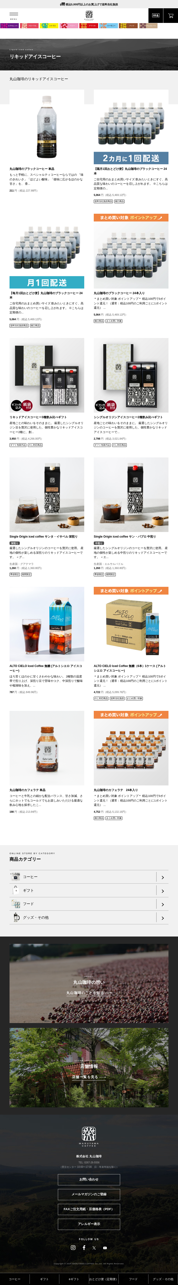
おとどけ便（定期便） (103, 1279)
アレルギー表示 (89, 1224)
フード (133, 1279)
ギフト (44, 1279)
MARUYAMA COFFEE (89, 16)
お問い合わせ (88, 1179)
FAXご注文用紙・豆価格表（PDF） (89, 1209)
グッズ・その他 (163, 1279)
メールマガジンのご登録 (89, 1194)
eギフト (74, 1279)
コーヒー (15, 1279)
